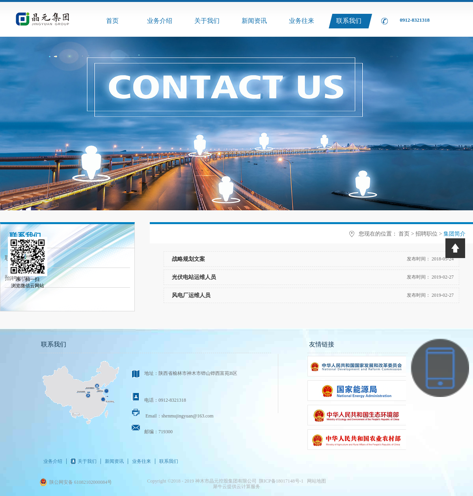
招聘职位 (426, 234)
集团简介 (454, 234)
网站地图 (315, 481)
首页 (112, 20)
